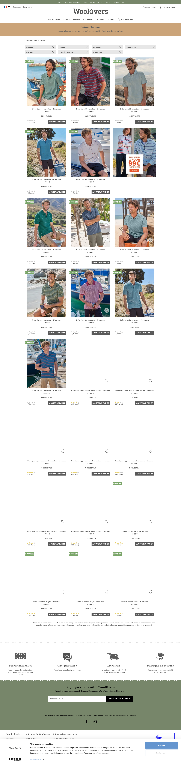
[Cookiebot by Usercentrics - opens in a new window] (15, 759)
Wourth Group (31, 738)
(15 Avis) (75, 403)
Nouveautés (54, 19)
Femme (66, 19)
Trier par (107, 52)
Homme (76, 19)
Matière (40, 52)
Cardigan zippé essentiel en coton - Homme (90, 390)
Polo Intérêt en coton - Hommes (46, 109)
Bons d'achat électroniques (63, 738)
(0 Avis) (31, 121)
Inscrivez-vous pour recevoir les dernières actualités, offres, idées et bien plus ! (90, 2)
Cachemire (88, 19)
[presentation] (90, 707)
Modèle (40, 47)
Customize (162, 753)
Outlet (111, 19)
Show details (35, 759)
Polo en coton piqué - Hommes (134, 531)
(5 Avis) (119, 544)
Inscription (27, 7)
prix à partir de (74, 52)
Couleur (107, 47)
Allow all (161, 745)
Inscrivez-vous (118, 698)
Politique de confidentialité (126, 715)
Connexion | (17, 7)
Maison (100, 19)
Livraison (10, 738)
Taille (74, 47)
